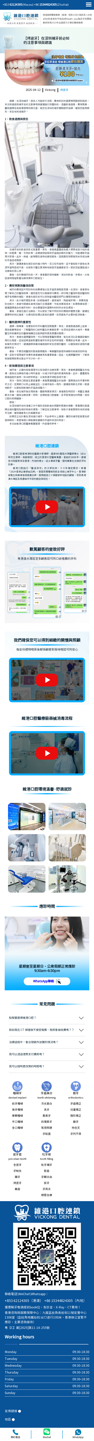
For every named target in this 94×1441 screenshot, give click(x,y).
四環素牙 (46, 1122)
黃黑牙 (46, 1115)
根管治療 (46, 1195)
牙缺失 (17, 1171)
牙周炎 (46, 1189)
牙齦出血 (46, 1177)
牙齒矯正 (75, 1103)
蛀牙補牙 (46, 1165)
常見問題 (46, 1128)
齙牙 (76, 1122)
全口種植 (17, 1128)
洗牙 (46, 1109)
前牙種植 (17, 1103)
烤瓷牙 (64, 90)
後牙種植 (17, 1109)
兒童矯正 (75, 1109)
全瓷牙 (17, 1165)
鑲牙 (17, 1177)
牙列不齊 (75, 1134)
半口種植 (17, 1122)
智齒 (46, 1171)
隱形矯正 (75, 1115)
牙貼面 (46, 1134)
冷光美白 (46, 1103)
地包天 (76, 1128)
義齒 (17, 1189)
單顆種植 (17, 1115)
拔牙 (46, 1183)
